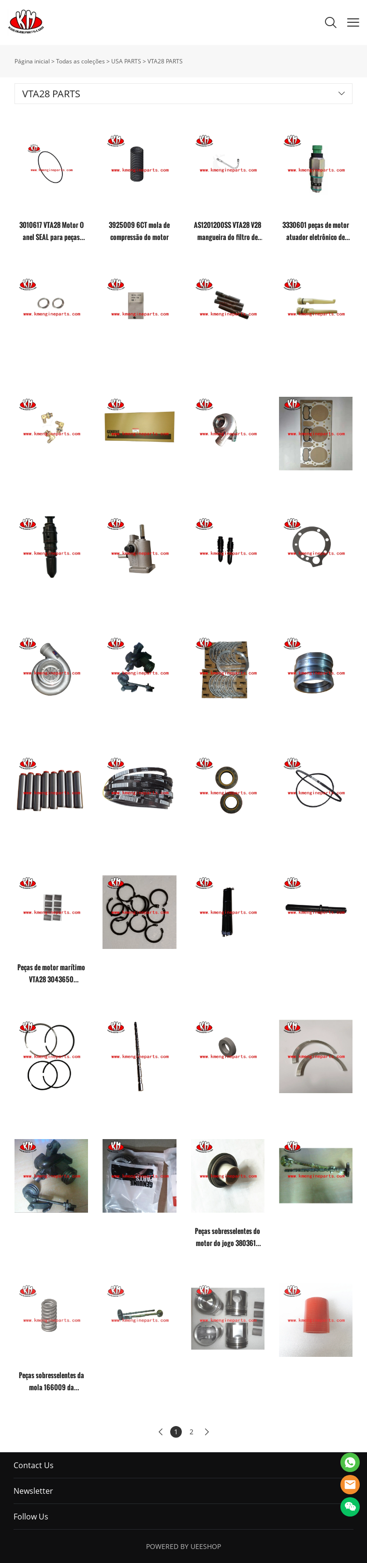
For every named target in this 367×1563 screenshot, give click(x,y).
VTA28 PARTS (165, 61)
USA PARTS (126, 61)
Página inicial (32, 61)
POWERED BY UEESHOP (183, 1546)
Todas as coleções (80, 61)
